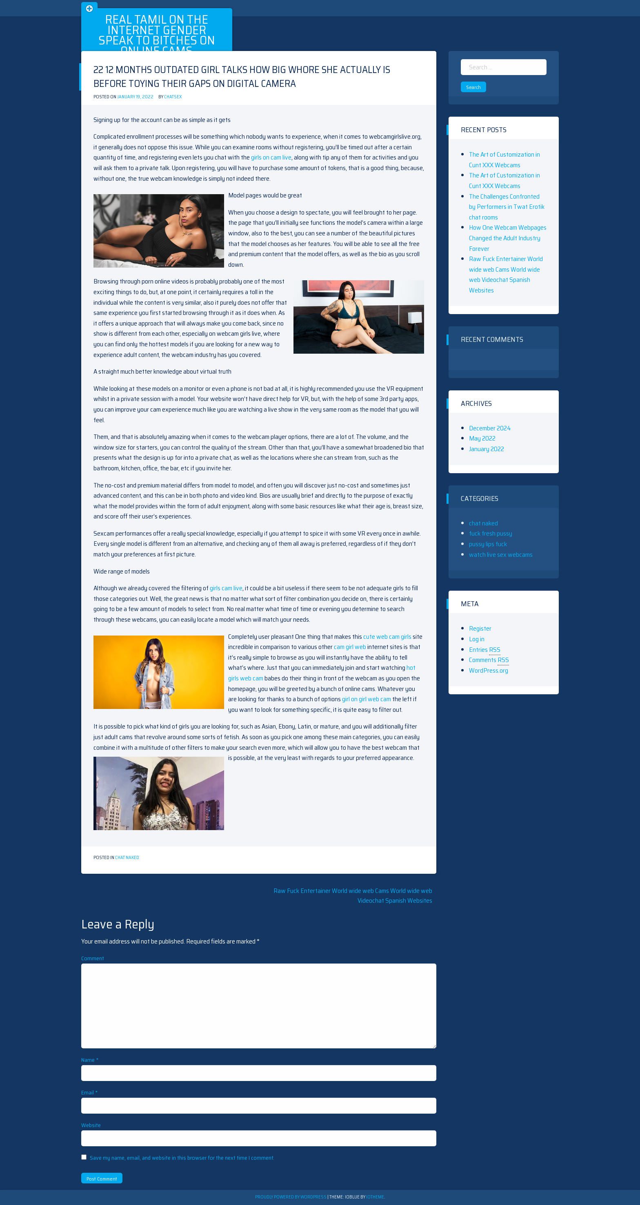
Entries (484, 650)
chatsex (173, 96)
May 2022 (482, 438)
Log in (476, 639)
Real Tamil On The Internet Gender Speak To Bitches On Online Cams (156, 35)
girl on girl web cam (366, 699)
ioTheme (375, 1197)
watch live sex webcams (501, 554)
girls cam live (226, 588)
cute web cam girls (387, 636)
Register (480, 628)
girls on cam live (271, 157)
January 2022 (486, 449)
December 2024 (490, 428)
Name (90, 1059)
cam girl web (350, 647)
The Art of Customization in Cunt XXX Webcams (504, 159)
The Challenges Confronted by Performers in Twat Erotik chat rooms (506, 206)
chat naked (127, 857)
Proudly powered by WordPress (291, 1197)
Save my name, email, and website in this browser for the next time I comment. (182, 1157)
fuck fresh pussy (490, 533)
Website (91, 1125)
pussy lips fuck (488, 544)
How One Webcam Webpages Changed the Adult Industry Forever (508, 237)
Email (89, 1092)
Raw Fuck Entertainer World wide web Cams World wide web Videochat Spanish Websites (352, 896)
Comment (92, 958)
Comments (489, 660)
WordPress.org (488, 670)
